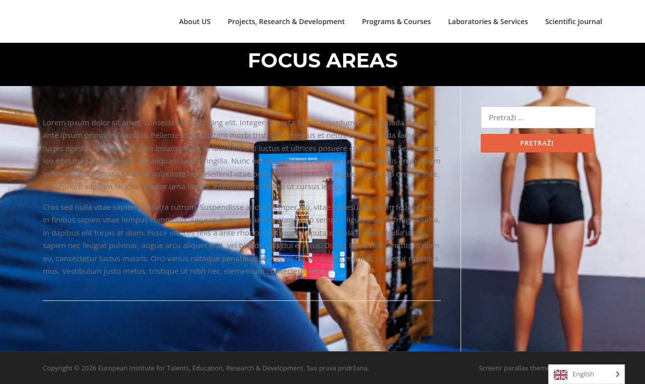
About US (195, 21)
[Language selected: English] (586, 374)
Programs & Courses (396, 21)
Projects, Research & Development (286, 21)
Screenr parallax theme (514, 367)
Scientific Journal (573, 21)
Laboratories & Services (488, 21)
